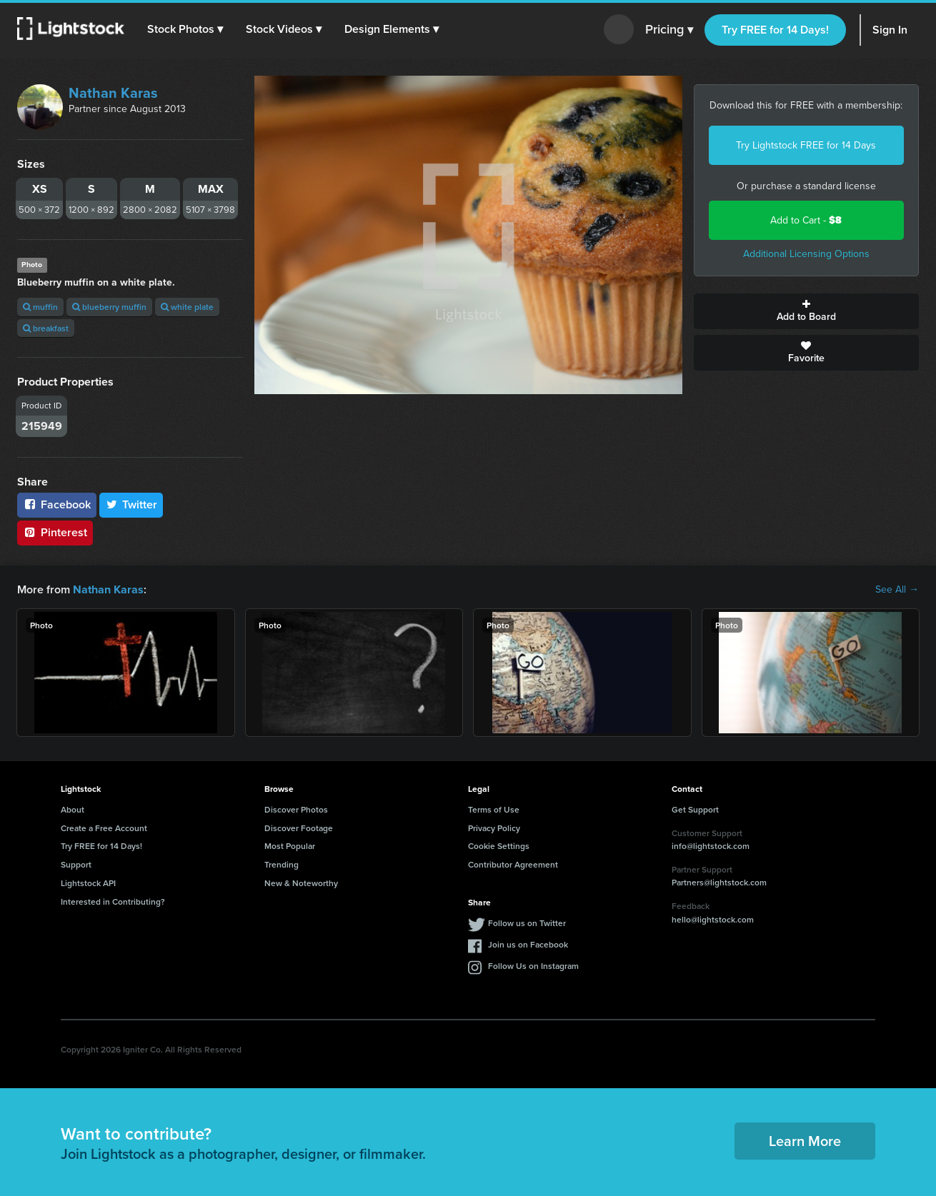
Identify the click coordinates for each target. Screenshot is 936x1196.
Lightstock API (88, 883)
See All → (897, 590)
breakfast (46, 328)
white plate (187, 307)
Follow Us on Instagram (533, 965)
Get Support (695, 809)
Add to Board (806, 311)
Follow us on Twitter (527, 922)
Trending (281, 864)
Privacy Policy (494, 827)
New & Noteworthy (301, 883)
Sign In (889, 29)
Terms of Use (493, 809)
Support (76, 864)
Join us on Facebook (528, 944)
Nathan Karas (113, 93)
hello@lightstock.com (713, 919)
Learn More (805, 1140)
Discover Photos (296, 809)
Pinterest (55, 532)
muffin (40, 307)
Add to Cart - (806, 220)
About (72, 809)
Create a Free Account (104, 827)
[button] (185, 29)
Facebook (57, 504)
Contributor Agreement (513, 864)
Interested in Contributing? (113, 901)
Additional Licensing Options (806, 253)
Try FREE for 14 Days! (775, 29)
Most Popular (289, 846)
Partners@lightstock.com (719, 882)
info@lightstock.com (711, 846)
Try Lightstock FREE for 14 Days (806, 145)
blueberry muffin (109, 307)
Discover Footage (298, 827)
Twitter (131, 504)
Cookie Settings (498, 846)
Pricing (669, 30)
